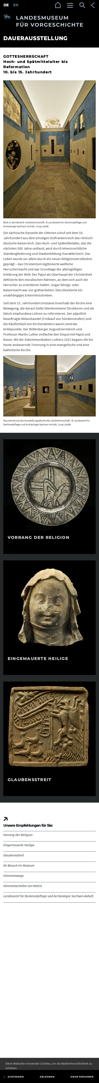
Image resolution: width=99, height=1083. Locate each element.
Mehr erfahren (82, 1076)
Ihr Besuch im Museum (18, 865)
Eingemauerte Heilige (18, 845)
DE (6, 5)
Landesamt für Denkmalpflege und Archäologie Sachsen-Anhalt (48, 896)
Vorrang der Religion (17, 835)
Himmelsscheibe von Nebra (22, 886)
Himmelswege (13, 875)
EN (15, 5)
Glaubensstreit (13, 855)
